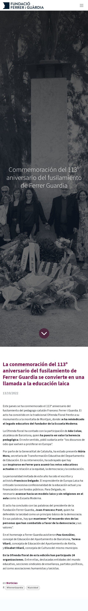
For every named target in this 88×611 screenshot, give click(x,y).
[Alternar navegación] (81, 5)
